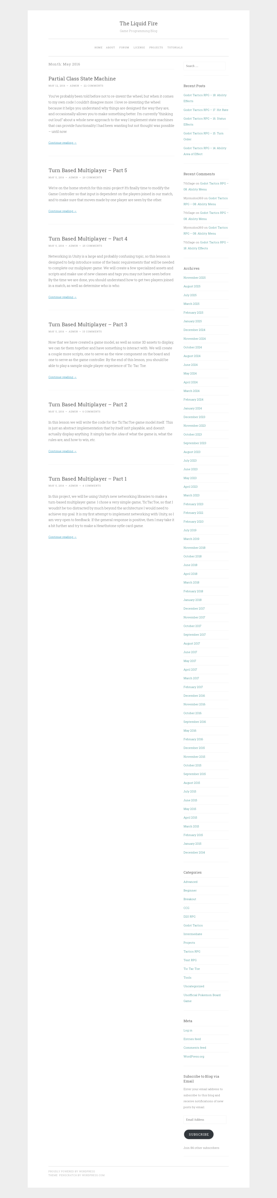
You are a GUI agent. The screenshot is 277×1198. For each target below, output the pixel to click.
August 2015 (192, 783)
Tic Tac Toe (192, 969)
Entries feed (192, 1039)
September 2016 (195, 722)
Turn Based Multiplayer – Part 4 (95, 238)
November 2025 (195, 277)
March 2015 (191, 826)
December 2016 (194, 695)
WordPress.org (194, 1056)
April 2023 (191, 486)
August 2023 (192, 452)
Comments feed (195, 1047)
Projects (156, 47)
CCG (186, 908)
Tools (187, 977)
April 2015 (190, 817)
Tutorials (175, 47)
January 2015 (192, 843)
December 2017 (194, 608)
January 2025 (193, 321)
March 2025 (191, 304)
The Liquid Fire (138, 23)
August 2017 (192, 643)
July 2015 (190, 791)
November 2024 (195, 338)
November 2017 (194, 617)
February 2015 (193, 835)
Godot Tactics (193, 925)
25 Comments (92, 245)
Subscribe (199, 1134)
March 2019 (191, 539)
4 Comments (92, 485)
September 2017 (195, 634)
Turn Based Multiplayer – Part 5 (95, 170)
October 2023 (193, 434)
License (139, 47)
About (110, 47)
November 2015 (194, 756)
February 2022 (193, 513)
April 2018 (190, 574)
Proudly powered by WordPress (71, 1171)
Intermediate (193, 934)
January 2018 (193, 600)
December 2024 (194, 330)
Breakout (190, 899)
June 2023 (191, 469)
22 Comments (93, 85)
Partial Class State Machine (87, 78)
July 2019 (190, 530)
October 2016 (193, 713)
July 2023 (190, 460)
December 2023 (194, 417)
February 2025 (193, 312)
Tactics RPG (192, 951)
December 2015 (194, 748)
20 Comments (92, 177)
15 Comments (92, 331)
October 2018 (193, 556)
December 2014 (194, 852)
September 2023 (195, 443)
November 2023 (195, 425)
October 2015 (192, 765)
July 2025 (190, 295)
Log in (188, 1030)
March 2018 (191, 582)
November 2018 (194, 547)
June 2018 (190, 565)
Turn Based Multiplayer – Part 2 (95, 404)
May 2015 (190, 809)
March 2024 (191, 391)
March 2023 (191, 495)
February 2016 (193, 739)
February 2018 (193, 591)
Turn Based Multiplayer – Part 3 (95, 324)
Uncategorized (194, 986)
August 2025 (192, 286)
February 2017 (193, 687)
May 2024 (190, 373)
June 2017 (190, 652)
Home (98, 47)
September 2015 (195, 774)
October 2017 (192, 626)
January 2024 (193, 408)
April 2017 (190, 669)
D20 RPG (189, 916)
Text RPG (190, 960)
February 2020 (194, 521)
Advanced (191, 882)
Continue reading (64, 142)
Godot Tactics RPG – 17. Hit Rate (206, 110)
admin (74, 85)
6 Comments (92, 411)
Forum (124, 47)
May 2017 (190, 661)
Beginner (190, 890)
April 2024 (191, 382)
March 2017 (191, 678)
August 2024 (192, 356)
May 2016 (190, 730)
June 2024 (191, 365)
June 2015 (190, 800)
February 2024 (193, 399)
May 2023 (190, 478)
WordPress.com (93, 1175)
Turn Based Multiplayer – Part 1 (94, 478)
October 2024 (193, 347)
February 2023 (193, 504)
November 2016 (194, 704)
